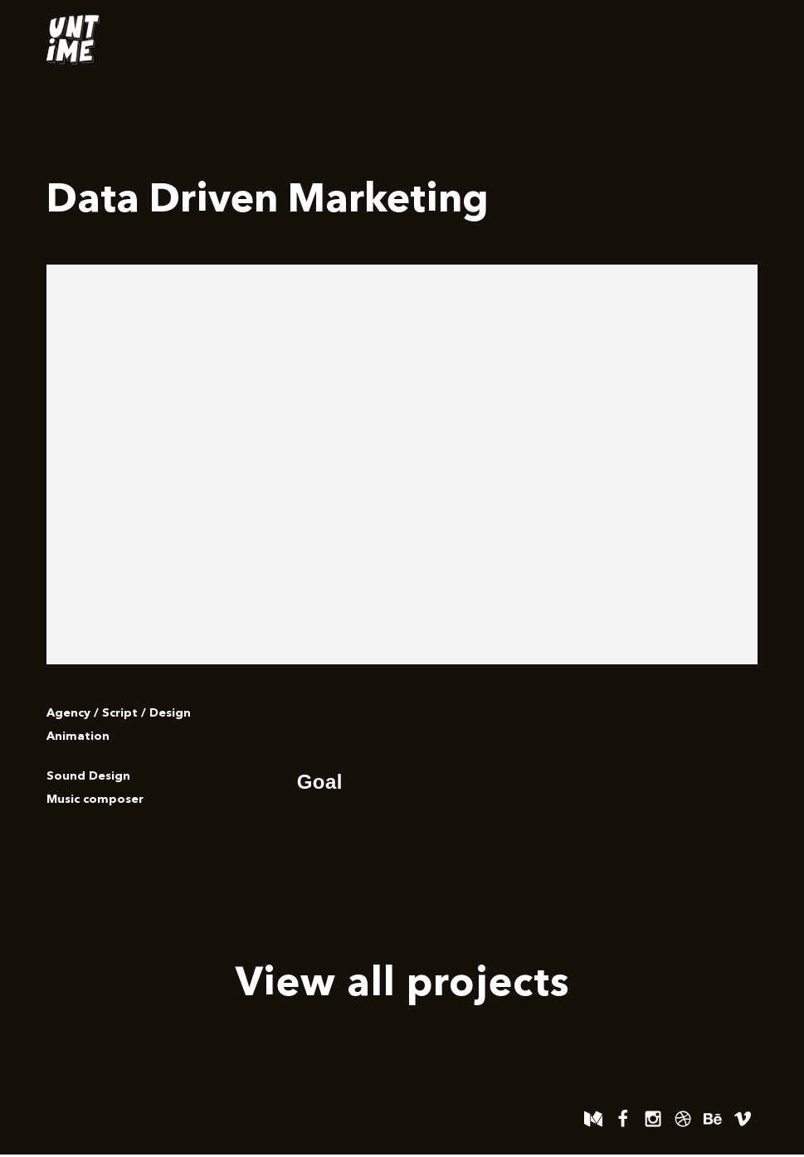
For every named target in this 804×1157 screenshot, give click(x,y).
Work (634, 40)
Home (560, 40)
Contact (714, 40)
